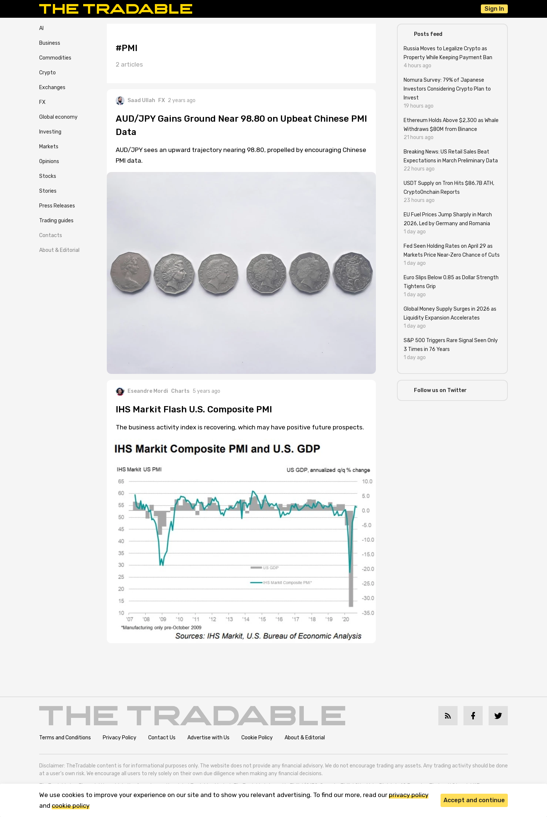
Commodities (55, 58)
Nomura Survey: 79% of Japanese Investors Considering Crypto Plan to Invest (447, 89)
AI (41, 28)
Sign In (494, 8)
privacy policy (408, 795)
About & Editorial (59, 250)
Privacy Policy (119, 738)
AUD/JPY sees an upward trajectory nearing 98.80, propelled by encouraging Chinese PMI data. (241, 155)
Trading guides (56, 220)
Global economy (58, 117)
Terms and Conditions (65, 738)
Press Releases (57, 206)
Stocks (47, 176)
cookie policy (70, 805)
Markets (48, 147)
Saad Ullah (135, 100)
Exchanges (52, 87)
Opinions (49, 161)
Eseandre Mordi (142, 391)
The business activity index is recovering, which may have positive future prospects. (240, 427)
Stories (48, 191)
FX (42, 102)
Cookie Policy (257, 738)
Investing (50, 132)
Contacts (50, 235)
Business (49, 43)
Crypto (47, 73)
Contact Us (162, 738)
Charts (180, 391)
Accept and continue (474, 800)
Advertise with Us (208, 738)
